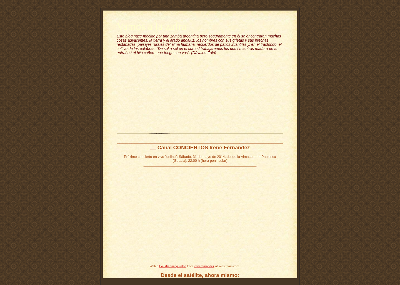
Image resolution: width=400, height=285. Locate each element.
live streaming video (172, 266)
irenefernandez (204, 266)
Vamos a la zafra (151, 26)
